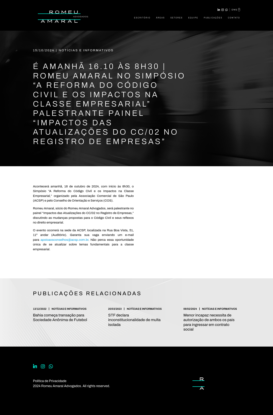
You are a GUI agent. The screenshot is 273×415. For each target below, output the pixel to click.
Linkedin (219, 9)
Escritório (142, 18)
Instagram (222, 9)
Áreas (160, 18)
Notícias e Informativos (86, 50)
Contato (234, 18)
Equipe (193, 18)
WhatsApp (226, 9)
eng (236, 9)
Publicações (213, 18)
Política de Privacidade (49, 381)
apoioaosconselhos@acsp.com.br (64, 240)
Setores (176, 18)
